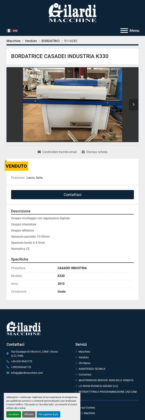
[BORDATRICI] (51, 41)
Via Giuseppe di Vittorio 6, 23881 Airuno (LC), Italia (34, 353)
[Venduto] (31, 41)
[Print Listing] (94, 152)
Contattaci (72, 194)
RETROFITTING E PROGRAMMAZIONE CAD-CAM (108, 391)
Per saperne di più (48, 414)
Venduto (84, 357)
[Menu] (124, 30)
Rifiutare (28, 414)
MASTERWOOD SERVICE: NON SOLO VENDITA (106, 380)
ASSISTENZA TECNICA (92, 368)
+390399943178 (21, 367)
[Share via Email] (57, 152)
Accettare (13, 414)
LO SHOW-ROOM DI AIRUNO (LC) (98, 386)
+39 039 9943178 (21, 361)
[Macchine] (13, 41)
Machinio (89, 413)
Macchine (84, 351)
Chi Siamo (84, 363)
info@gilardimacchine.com (27, 372)
